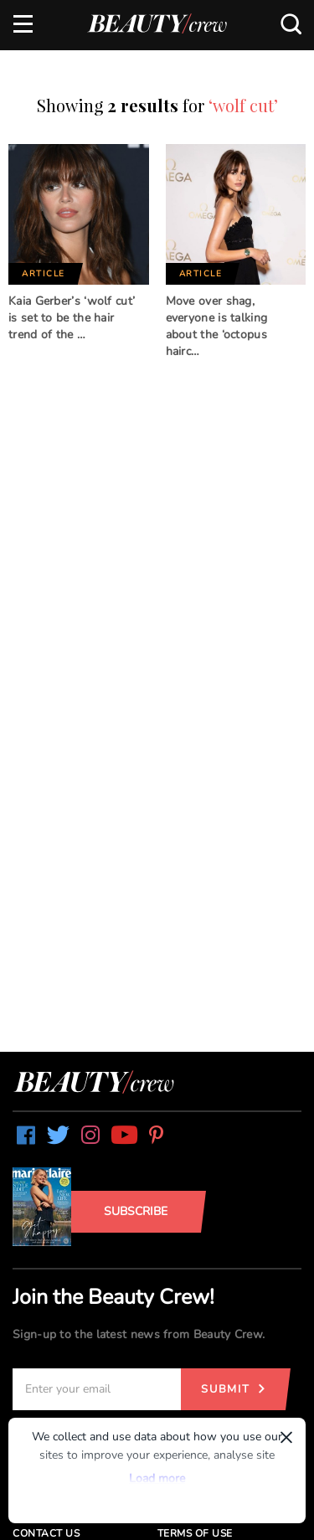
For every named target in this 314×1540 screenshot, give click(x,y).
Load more (157, 1478)
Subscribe (135, 1211)
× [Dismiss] (286, 1437)
